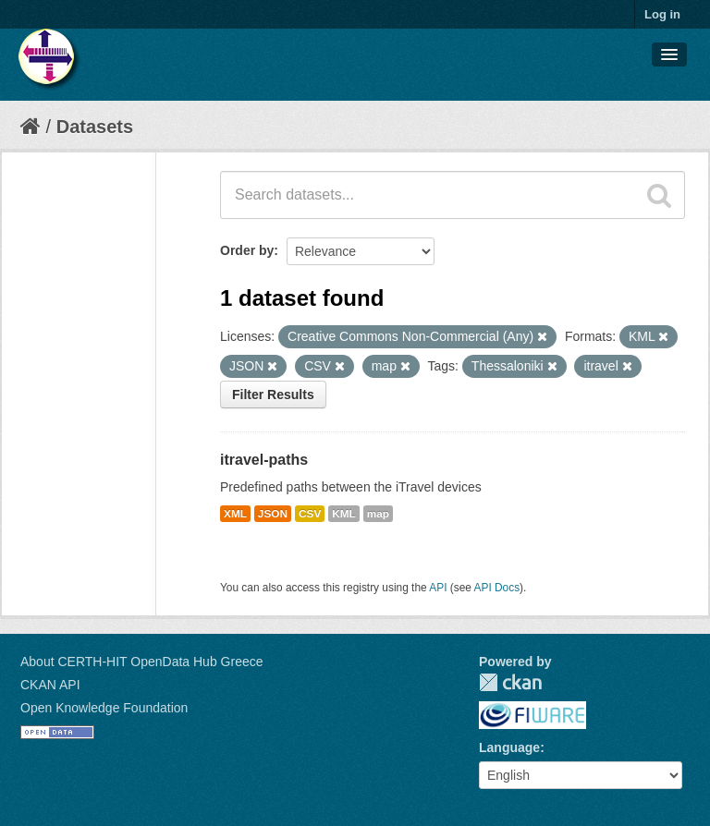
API (438, 587)
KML (344, 513)
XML (235, 513)
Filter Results (273, 394)
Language (509, 747)
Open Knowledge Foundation (104, 707)
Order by (247, 250)
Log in (662, 14)
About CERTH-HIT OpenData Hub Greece (141, 661)
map (378, 513)
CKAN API (50, 684)
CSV (310, 513)
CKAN (510, 682)
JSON (273, 513)
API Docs (497, 587)
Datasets (94, 126)
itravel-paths (264, 460)
